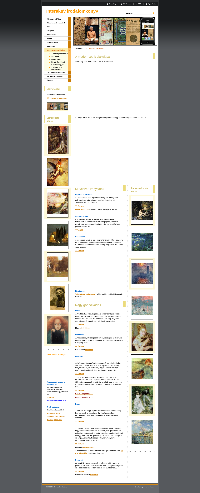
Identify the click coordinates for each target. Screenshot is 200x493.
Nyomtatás (152, 4)
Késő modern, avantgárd (56, 72)
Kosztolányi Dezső (58, 62)
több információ (88, 447)
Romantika (51, 46)
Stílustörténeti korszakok (56, 23)
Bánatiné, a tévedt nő (54, 420)
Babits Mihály (56, 59)
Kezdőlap (79, 48)
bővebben (85, 328)
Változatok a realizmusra (85, 294)
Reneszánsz (51, 34)
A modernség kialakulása (56, 50)
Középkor (50, 30)
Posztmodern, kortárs (55, 76)
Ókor (48, 27)
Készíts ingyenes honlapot (144, 487)
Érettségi (50, 80)
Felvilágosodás (52, 42)
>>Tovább (79, 230)
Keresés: (129, 13)
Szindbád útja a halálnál (55, 416)
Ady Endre (55, 56)
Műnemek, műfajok (54, 19)
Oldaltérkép (127, 4)
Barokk (49, 38)
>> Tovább (79, 206)
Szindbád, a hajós (53, 413)
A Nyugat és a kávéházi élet (56, 68)
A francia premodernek (59, 54)
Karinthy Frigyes (57, 65)
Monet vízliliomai (82, 209)
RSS (139, 4)
